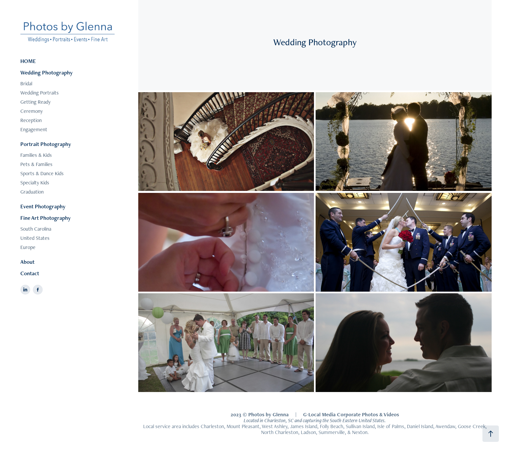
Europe (27, 247)
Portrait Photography (45, 144)
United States (35, 238)
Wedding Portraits (39, 92)
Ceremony (31, 111)
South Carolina (35, 228)
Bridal (26, 83)
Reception (31, 120)
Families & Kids (36, 155)
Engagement (33, 129)
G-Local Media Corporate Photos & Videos (351, 414)
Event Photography (42, 206)
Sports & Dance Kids (42, 173)
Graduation (32, 191)
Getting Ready (35, 101)
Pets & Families (36, 164)
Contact (29, 273)
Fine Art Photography (45, 217)
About (27, 261)
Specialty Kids (34, 182)
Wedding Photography (46, 72)
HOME (28, 61)
